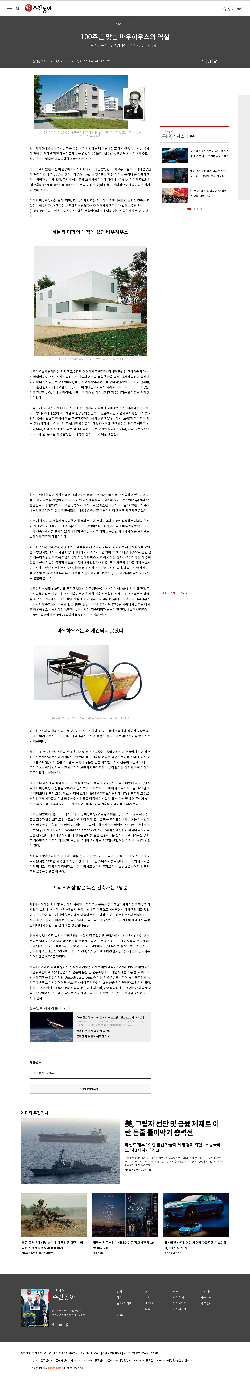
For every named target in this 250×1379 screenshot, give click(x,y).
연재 (175, 1291)
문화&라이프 (124, 1303)
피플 (147, 1309)
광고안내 (206, 1303)
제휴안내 (73, 1353)
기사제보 (206, 1291)
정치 (119, 1291)
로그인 (238, 9)
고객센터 (84, 1353)
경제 (147, 1291)
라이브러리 (179, 1303)
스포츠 (121, 1309)
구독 (65, 1008)
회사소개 (37, 1353)
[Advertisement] (82, 464)
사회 (119, 1297)
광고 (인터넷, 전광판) (55, 1353)
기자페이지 (179, 1309)
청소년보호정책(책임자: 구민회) (140, 1353)
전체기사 (122, 1315)
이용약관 (96, 1353)
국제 (147, 1297)
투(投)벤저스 (173, 136)
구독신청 (206, 1297)
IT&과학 (149, 1303)
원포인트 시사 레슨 (44, 1008)
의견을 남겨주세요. (44, 1072)
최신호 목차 (180, 1297)
